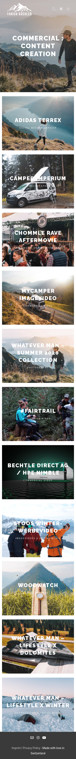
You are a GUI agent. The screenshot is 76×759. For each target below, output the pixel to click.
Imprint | (17, 748)
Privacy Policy (31, 748)
